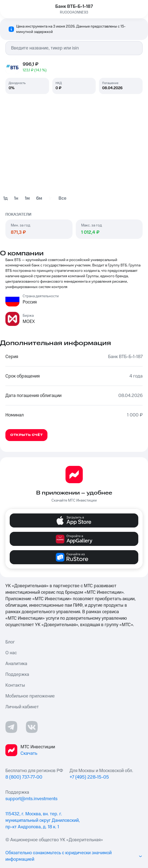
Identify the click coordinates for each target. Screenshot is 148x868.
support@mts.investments (31, 799)
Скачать (28, 753)
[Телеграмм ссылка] (11, 727)
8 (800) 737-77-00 (23, 777)
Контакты (15, 685)
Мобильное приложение (30, 696)
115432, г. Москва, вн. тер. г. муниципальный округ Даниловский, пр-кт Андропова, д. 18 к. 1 (42, 820)
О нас (11, 653)
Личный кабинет (22, 707)
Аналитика (16, 663)
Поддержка (17, 674)
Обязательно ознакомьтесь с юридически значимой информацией (74, 856)
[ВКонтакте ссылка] (32, 727)
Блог (10, 642)
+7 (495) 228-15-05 (89, 777)
